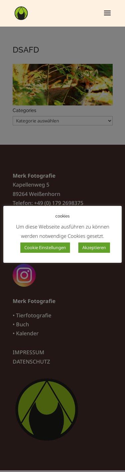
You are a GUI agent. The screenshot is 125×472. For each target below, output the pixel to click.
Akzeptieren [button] (94, 247)
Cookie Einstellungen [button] (45, 247)
